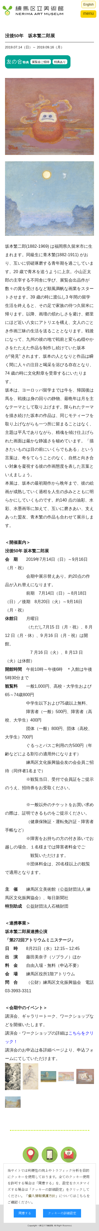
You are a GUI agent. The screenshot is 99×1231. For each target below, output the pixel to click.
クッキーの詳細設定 (62, 1213)
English (88, 4)
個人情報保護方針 (41, 1195)
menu (88, 13)
